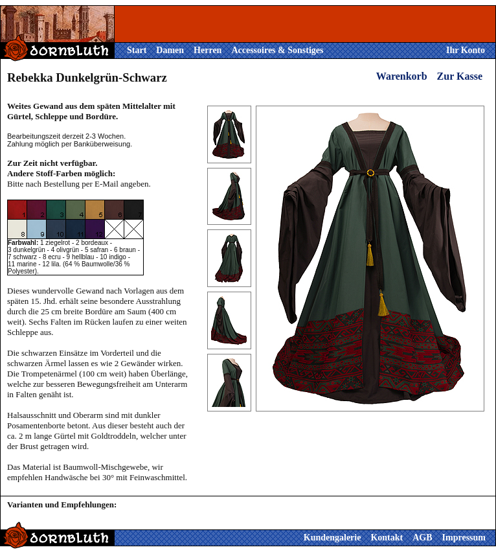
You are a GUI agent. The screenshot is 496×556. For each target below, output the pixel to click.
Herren (207, 50)
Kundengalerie (332, 537)
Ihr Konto (465, 50)
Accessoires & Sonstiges (277, 50)
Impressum (464, 537)
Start (136, 50)
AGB (422, 537)
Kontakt (386, 537)
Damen (170, 50)
